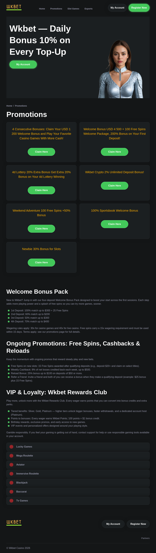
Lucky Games (24, 446)
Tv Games (22, 500)
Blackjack (22, 482)
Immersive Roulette (27, 473)
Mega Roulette (24, 455)
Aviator (20, 464)
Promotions (56, 8)
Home (42, 8)
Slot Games (73, 8)
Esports (88, 8)
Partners (145, 538)
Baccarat (21, 491)
